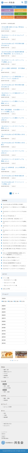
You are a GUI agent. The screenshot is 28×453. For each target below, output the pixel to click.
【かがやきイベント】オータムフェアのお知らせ (12, 36)
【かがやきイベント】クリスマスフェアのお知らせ (15, 237)
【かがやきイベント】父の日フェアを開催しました (12, 160)
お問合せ (3, 436)
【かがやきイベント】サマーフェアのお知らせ (12, 152)
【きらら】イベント (8, 282)
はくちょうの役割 (7, 406)
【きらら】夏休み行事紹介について (11, 257)
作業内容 (6, 400)
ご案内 (5, 415)
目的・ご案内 (7, 386)
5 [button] (17, 360)
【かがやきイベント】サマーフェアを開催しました (12, 127)
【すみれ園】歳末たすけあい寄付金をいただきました (12, 28)
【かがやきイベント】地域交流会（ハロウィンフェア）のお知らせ (12, 77)
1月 (22, 301)
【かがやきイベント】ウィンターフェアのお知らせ (15, 234)
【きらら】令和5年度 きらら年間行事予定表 (13, 168)
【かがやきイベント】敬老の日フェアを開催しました (12, 94)
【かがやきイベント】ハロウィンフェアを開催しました (12, 61)
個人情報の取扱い (5, 438)
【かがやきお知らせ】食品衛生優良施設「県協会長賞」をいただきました (12, 53)
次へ (16, 193)
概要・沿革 (6, 369)
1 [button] (10, 360)
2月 (16, 301)
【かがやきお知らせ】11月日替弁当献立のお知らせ (12, 44)
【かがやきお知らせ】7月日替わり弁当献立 (13, 143)
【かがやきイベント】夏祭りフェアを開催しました (12, 102)
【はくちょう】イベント (9, 285)
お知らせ (13, 31)
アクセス (6, 373)
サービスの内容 (7, 388)
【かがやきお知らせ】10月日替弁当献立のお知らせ (12, 86)
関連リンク (6, 377)
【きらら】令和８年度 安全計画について (13, 218)
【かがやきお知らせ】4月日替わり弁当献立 (13, 204)
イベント (5, 278)
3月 (10, 301)
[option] (7, 354)
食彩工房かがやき (7, 423)
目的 (5, 413)
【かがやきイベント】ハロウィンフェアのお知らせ (15, 243)
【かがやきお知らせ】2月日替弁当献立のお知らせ (14, 246)
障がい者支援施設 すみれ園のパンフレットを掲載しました (12, 110)
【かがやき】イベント (9, 280)
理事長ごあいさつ (7, 371)
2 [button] (12, 360)
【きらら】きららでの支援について (11, 260)
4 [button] (15, 360)
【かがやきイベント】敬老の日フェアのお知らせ (14, 265)
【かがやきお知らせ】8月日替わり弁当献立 (13, 135)
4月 (4, 301)
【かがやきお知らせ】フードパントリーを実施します (12, 183)
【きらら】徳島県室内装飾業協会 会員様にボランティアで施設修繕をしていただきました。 (14, 253)
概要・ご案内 (7, 398)
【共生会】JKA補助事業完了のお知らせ (12, 263)
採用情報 (6, 375)
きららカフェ (7, 425)
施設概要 (6, 417)
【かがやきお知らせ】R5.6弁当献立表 (12, 176)
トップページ (4, 432)
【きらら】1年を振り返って (9, 216)
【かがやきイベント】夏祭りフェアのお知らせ (12, 119)
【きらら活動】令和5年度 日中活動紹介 (13, 69)
